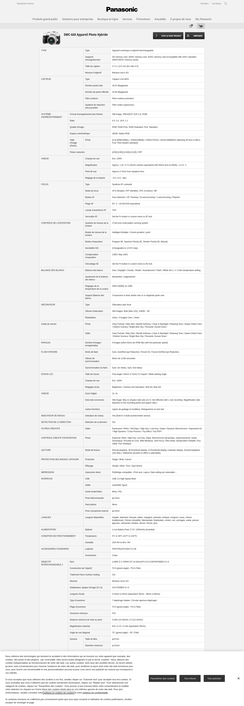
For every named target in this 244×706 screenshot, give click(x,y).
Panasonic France (25, 3)
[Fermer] (238, 678)
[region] (122, 678)
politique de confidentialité (95, 692)
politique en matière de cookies (58, 692)
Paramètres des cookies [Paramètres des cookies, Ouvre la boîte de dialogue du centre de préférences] (163, 678)
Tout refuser (190, 678)
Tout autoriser (214, 678)
